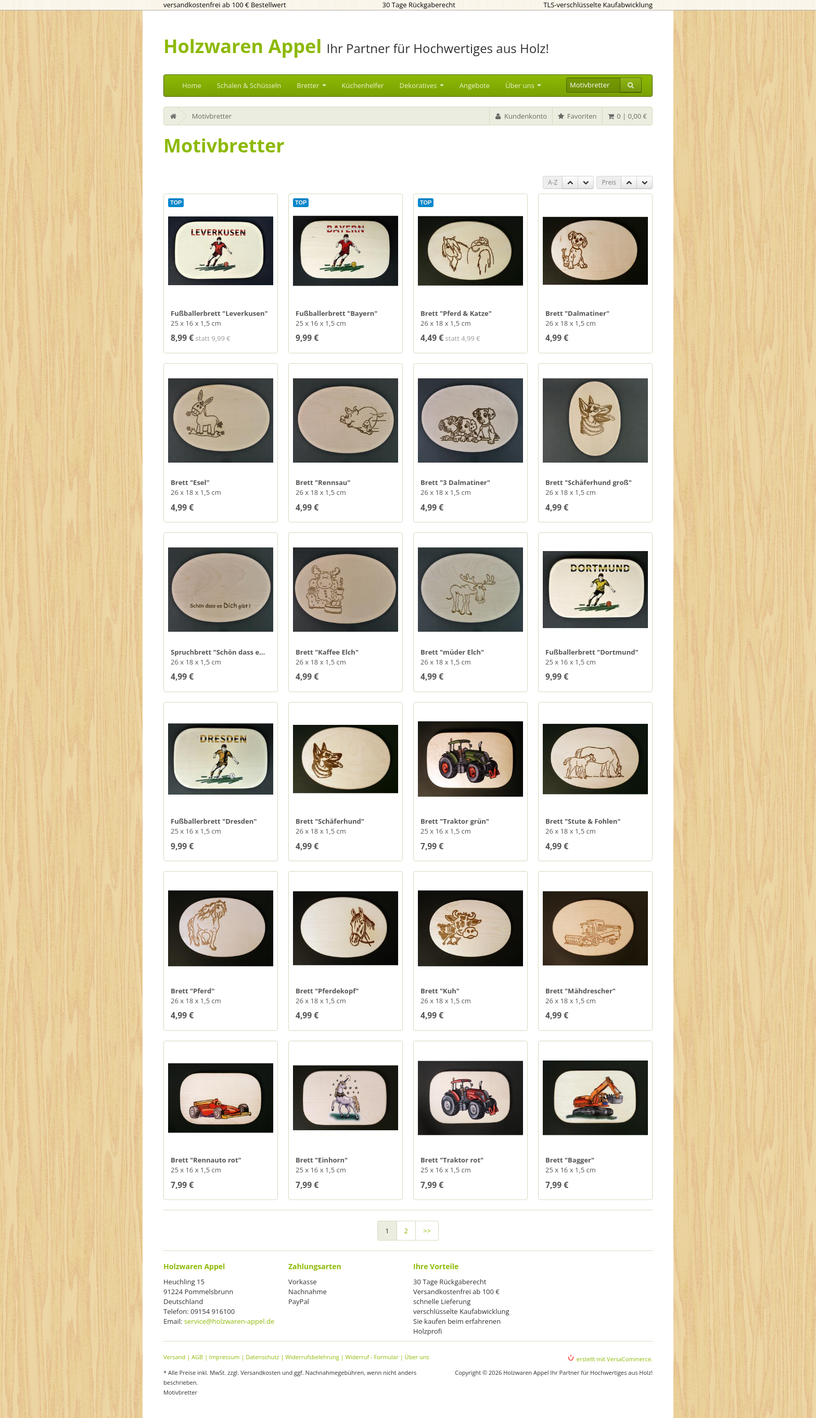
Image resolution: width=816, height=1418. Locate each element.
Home (191, 85)
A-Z (552, 182)
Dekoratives (422, 85)
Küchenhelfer (363, 85)
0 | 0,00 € (627, 116)
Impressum (224, 1357)
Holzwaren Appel (242, 46)
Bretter (311, 85)
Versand (174, 1357)
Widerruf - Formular (372, 1357)
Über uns (523, 85)
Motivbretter (212, 116)
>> (427, 1230)
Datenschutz (262, 1357)
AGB (197, 1357)
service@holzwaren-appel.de (229, 1321)
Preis (609, 182)
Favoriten (576, 116)
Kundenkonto (520, 116)
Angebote (475, 85)
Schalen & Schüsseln (249, 85)
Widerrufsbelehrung (312, 1357)
